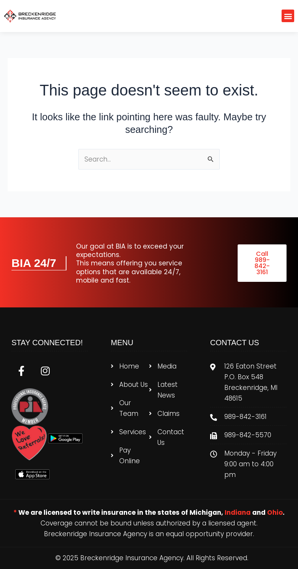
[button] (288, 16)
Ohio (275, 512)
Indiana (238, 512)
